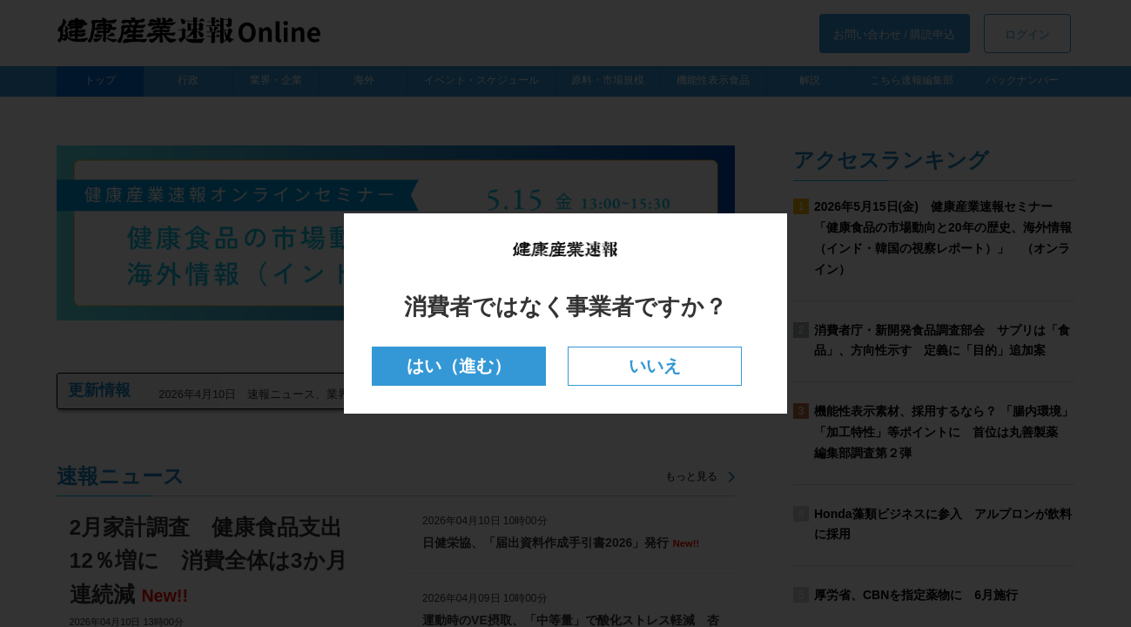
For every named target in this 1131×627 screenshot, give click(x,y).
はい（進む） (459, 366)
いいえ (654, 366)
